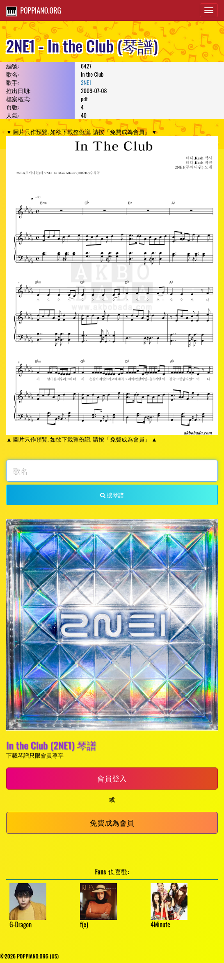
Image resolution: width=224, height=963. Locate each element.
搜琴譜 (112, 494)
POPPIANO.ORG (33, 10)
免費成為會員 (112, 822)
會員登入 (112, 778)
